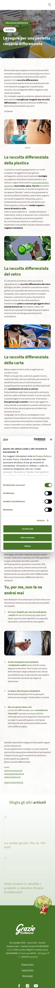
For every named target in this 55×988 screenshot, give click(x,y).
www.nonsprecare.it (13, 770)
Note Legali (27, 976)
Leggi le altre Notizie (13, 782)
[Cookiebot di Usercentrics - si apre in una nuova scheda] (34, 439)
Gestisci (41, 520)
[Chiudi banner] (51, 440)
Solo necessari (28, 537)
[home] (14, 5)
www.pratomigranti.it (14, 773)
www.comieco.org (12, 777)
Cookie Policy (28, 970)
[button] (49, 5)
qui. (20, 755)
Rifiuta (27, 546)
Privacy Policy (42, 456)
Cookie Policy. (12, 459)
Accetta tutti (27, 529)
